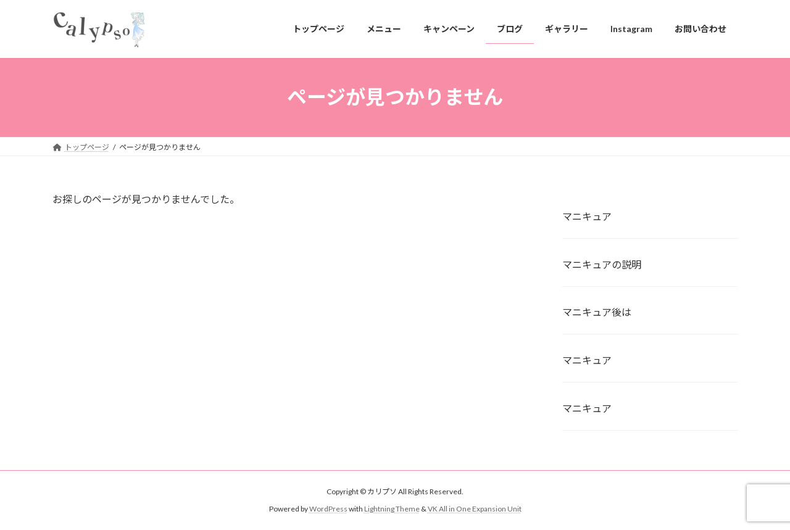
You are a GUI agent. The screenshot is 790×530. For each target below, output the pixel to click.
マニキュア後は (596, 312)
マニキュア (587, 216)
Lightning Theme (392, 508)
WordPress (328, 508)
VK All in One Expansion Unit (475, 508)
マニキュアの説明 (601, 264)
